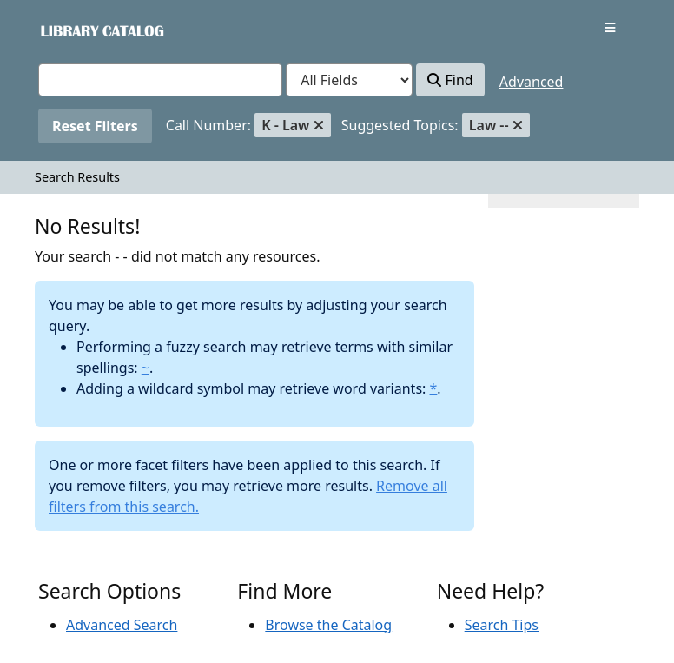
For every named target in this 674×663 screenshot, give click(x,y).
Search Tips (502, 624)
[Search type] (349, 79)
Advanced (531, 81)
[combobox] (160, 79)
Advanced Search (121, 624)
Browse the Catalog (328, 624)
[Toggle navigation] (610, 27)
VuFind (68, 30)
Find (449, 80)
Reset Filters (95, 126)
